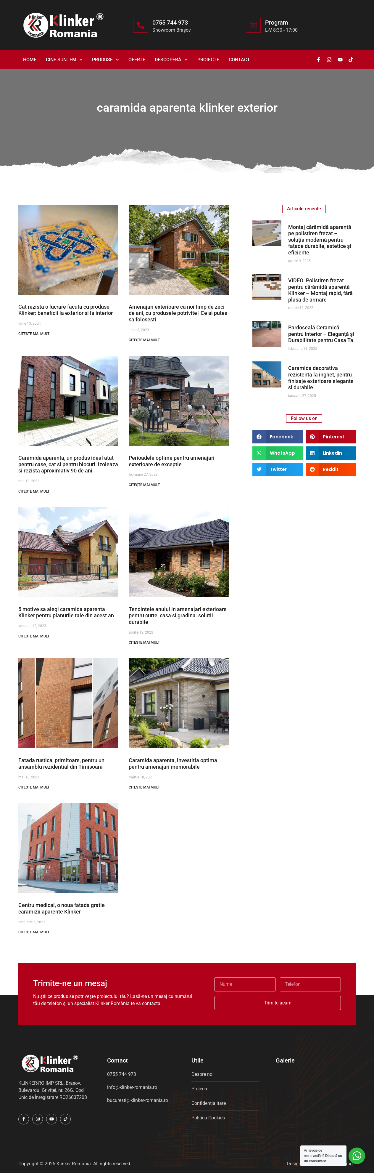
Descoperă (171, 59)
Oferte (136, 60)
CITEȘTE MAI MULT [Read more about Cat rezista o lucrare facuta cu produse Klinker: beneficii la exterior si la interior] (33, 334)
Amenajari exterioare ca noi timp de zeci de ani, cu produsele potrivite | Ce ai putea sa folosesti (178, 313)
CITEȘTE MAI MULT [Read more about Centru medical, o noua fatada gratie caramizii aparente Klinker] (33, 932)
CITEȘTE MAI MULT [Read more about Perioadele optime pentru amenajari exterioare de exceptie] (144, 485)
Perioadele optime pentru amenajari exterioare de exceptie (172, 461)
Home (29, 60)
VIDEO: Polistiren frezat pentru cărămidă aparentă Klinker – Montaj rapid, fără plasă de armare (320, 290)
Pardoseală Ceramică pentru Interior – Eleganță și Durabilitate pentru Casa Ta (321, 333)
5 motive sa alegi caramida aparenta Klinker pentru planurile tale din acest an (66, 612)
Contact (239, 60)
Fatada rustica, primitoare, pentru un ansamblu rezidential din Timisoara (61, 763)
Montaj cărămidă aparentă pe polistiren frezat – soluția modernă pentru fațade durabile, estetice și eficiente (319, 240)
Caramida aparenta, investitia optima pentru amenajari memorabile (173, 763)
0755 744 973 (170, 22)
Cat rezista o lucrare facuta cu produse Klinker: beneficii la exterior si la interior (65, 310)
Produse (105, 59)
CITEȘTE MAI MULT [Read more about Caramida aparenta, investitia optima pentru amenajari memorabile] (144, 787)
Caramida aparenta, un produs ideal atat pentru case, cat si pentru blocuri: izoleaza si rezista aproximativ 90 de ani (68, 464)
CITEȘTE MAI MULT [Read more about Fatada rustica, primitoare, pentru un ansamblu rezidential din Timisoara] (33, 787)
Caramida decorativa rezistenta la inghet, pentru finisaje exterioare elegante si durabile (321, 377)
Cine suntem (64, 59)
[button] (277, 436)
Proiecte (208, 60)
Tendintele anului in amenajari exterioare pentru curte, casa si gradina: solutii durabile (178, 615)
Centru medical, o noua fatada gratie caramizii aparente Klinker (61, 908)
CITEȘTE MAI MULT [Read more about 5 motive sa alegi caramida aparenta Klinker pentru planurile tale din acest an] (33, 636)
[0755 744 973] (140, 25)
